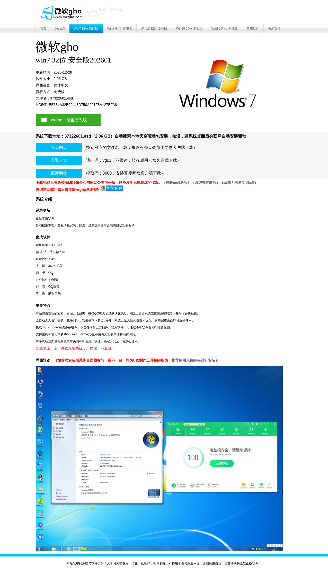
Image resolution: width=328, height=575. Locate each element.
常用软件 (253, 28)
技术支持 (274, 28)
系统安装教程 (205, 183)
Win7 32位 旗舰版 (86, 28)
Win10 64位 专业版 (189, 28)
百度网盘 (59, 173)
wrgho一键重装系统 (69, 120)
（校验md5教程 (175, 183)
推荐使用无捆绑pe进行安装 (193, 360)
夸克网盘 (59, 147)
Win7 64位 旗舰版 (119, 28)
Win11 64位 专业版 (224, 28)
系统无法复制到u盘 (239, 183)
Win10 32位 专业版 (154, 28)
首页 (43, 28)
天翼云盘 (59, 160)
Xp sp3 (60, 28)
